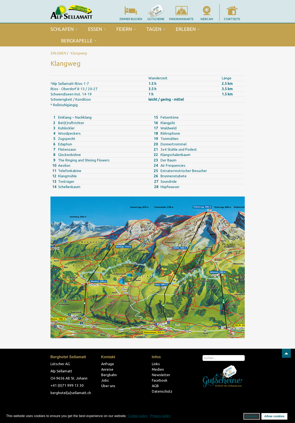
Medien (158, 369)
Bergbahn (109, 375)
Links (156, 364)
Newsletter (161, 375)
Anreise (107, 369)
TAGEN (155, 29)
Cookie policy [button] (138, 416)
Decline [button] (251, 416)
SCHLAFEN (63, 29)
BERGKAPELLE (78, 40)
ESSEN (97, 29)
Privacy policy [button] (160, 416)
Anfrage (107, 364)
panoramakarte (181, 19)
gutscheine (155, 19)
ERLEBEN (188, 29)
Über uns (108, 386)
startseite (232, 19)
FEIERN (126, 29)
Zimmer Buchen (130, 19)
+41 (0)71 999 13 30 (67, 385)
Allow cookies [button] (274, 416)
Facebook (159, 380)
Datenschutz (162, 391)
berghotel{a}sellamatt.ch (70, 393)
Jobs (105, 380)
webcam (206, 19)
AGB (155, 386)
